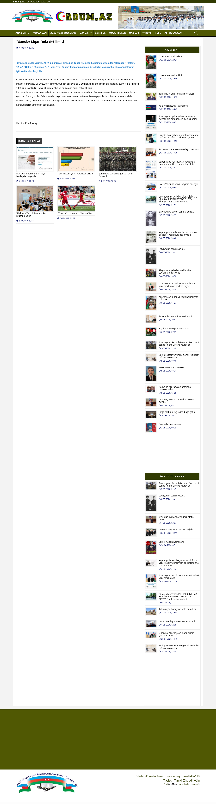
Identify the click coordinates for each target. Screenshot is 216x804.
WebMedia (172, 784)
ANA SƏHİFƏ (22, 32)
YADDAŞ (147, 32)
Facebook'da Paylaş (26, 123)
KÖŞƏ (158, 32)
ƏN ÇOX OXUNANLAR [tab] (172, 476)
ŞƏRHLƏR (100, 32)
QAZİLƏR (134, 32)
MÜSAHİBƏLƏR (117, 32)
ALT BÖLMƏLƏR (174, 32)
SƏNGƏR (86, 32)
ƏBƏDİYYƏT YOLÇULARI (63, 32)
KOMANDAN (40, 32)
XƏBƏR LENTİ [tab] (172, 49)
